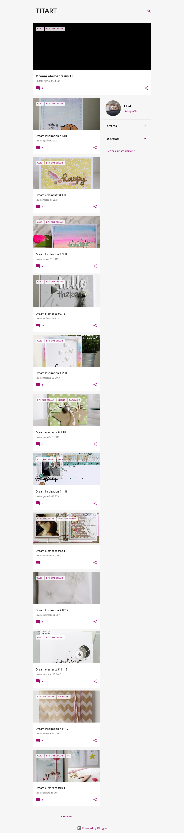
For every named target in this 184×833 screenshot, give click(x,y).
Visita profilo (130, 111)
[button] (146, 88)
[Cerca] (149, 11)
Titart (127, 106)
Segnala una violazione (121, 151)
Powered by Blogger (92, 828)
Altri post (66, 816)
